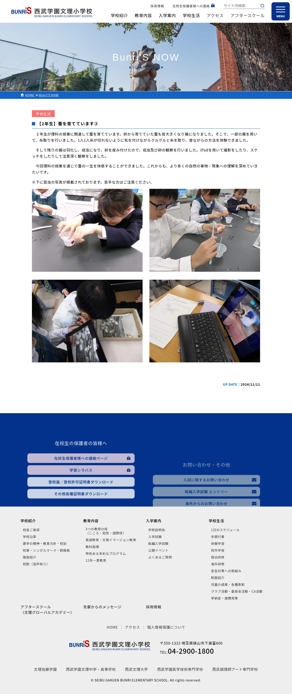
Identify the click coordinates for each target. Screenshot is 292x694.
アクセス (215, 15)
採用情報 (157, 6)
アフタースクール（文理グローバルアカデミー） (47, 609)
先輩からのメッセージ (102, 606)
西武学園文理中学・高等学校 (91, 669)
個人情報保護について (166, 627)
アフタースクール (248, 15)
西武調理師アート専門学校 (235, 669)
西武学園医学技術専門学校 (180, 669)
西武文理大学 (136, 669)
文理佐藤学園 (45, 669)
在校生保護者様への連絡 (191, 6)
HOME (29, 95)
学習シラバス (81, 496)
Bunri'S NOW (49, 95)
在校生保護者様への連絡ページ (81, 485)
